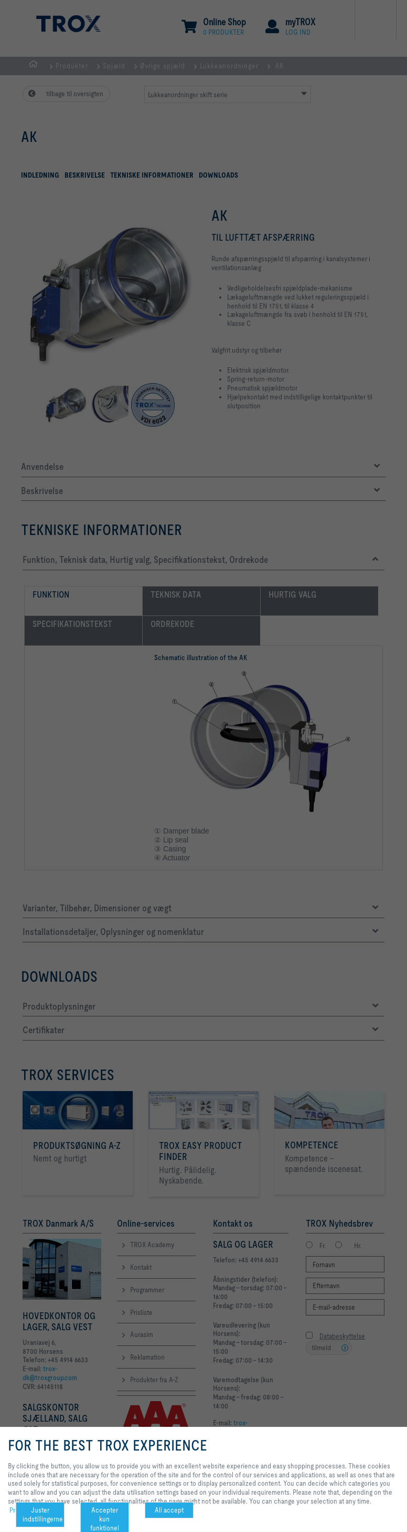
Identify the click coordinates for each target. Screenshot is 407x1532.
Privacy (19, 1510)
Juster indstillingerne (43, 1514)
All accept (169, 1510)
